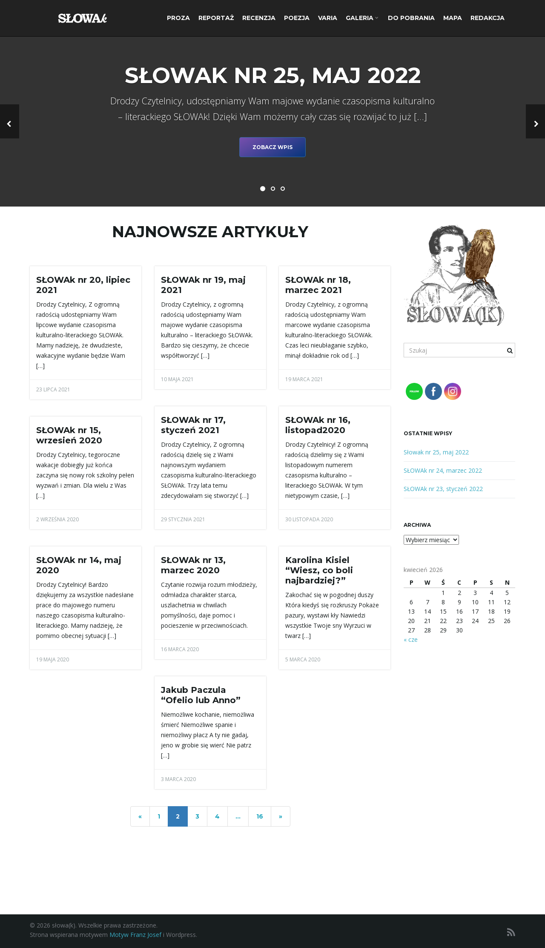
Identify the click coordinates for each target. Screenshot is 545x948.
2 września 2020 (57, 519)
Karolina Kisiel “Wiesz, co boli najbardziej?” (319, 570)
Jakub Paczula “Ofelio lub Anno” (201, 695)
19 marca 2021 (304, 379)
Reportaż (216, 18)
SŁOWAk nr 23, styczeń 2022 (443, 489)
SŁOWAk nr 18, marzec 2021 (318, 285)
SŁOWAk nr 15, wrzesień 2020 (69, 435)
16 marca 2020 (180, 649)
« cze (411, 639)
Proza (178, 18)
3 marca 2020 (178, 779)
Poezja (297, 18)
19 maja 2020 (52, 659)
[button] (9, 121)
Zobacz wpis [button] (272, 147)
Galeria (362, 18)
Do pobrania (411, 18)
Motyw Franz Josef (135, 935)
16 (259, 816)
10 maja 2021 (177, 379)
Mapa (452, 18)
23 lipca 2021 (53, 389)
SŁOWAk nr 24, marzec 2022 (443, 470)
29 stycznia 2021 (183, 519)
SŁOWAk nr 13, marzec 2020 (193, 565)
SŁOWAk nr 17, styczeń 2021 (193, 425)
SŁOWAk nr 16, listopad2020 (317, 425)
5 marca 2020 (302, 659)
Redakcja (487, 18)
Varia (327, 18)
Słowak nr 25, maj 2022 (436, 452)
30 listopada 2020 (309, 519)
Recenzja (258, 18)
